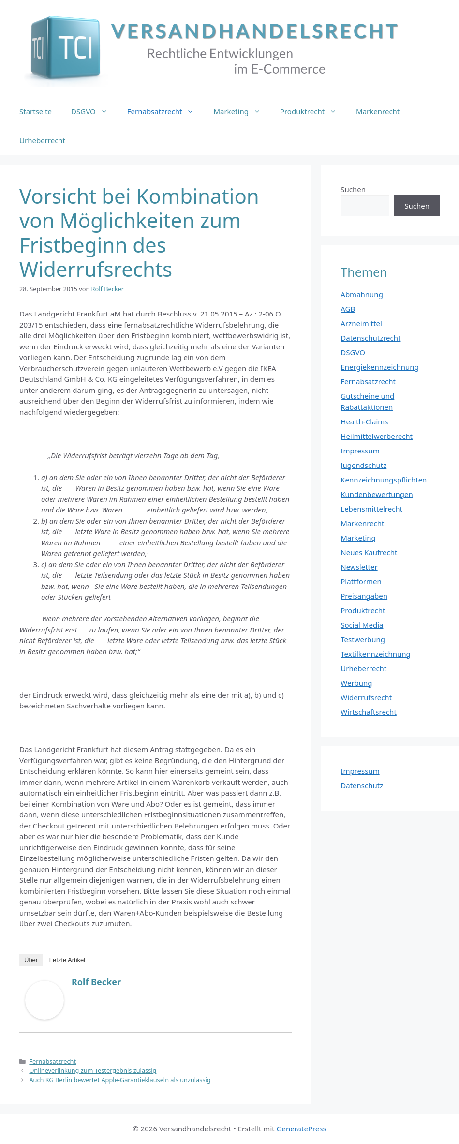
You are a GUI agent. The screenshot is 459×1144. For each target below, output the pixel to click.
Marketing (241, 111)
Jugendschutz (363, 465)
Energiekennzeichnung (380, 367)
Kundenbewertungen (377, 494)
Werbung (356, 683)
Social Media (362, 625)
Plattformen (361, 581)
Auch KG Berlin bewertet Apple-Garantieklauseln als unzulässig (119, 1079)
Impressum (360, 450)
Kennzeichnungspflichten (384, 479)
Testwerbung (363, 639)
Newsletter (359, 567)
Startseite (35, 111)
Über (31, 959)
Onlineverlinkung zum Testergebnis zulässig (92, 1070)
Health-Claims (364, 421)
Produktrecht (313, 111)
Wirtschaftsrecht (369, 712)
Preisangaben (364, 596)
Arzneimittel (361, 323)
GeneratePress (301, 1128)
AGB (348, 309)
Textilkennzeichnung (375, 654)
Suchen (353, 189)
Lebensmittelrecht (371, 508)
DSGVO (94, 111)
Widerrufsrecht (366, 697)
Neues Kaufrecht (369, 552)
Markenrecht (378, 111)
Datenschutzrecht (370, 338)
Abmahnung (362, 294)
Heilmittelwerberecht (377, 436)
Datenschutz (362, 785)
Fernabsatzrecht (165, 111)
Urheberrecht (42, 140)
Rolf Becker (96, 982)
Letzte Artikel (67, 959)
